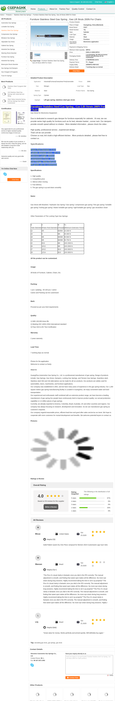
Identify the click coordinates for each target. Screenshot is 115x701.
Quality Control (78, 9)
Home (33, 9)
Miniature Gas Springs (8, 38)
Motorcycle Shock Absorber (9, 64)
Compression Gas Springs (9, 34)
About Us (53, 9)
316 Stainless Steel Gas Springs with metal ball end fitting (16, 94)
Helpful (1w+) (52, 570)
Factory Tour (64, 9)
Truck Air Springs (6, 76)
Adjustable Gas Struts (8, 42)
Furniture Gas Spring (7, 57)
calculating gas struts (40, 643)
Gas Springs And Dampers (9, 68)
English (111, 1)
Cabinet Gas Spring (7, 45)
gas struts (59, 643)
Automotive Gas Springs (8, 23)
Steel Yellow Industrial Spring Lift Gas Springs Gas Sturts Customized (17, 101)
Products (41, 9)
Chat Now (98, 2)
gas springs (51, 643)
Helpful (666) (52, 628)
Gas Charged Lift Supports (9, 72)
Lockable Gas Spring (7, 26)
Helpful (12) (51, 539)
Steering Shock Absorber (9, 53)
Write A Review (51, 507)
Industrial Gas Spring (7, 60)
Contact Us (90, 9)
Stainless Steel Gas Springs (22, 15)
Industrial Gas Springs (8, 49)
